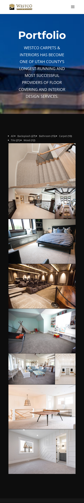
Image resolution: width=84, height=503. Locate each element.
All (12, 136)
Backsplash (24, 136)
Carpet (63, 136)
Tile (13, 140)
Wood (27, 140)
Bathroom (45, 136)
